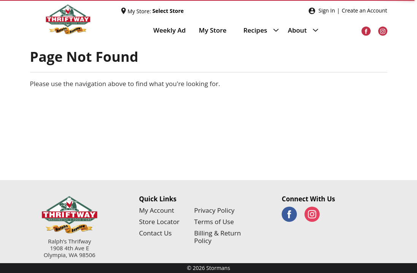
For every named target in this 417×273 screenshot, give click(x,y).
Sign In (327, 10)
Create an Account (364, 10)
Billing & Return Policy (217, 237)
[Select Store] (168, 11)
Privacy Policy (214, 210)
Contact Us (155, 233)
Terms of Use (214, 222)
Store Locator (159, 222)
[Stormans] (76, 19)
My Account (156, 210)
